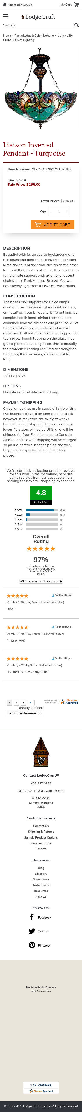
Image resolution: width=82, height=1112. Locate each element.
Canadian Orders (41, 843)
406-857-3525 (41, 783)
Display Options (30, 708)
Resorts (41, 849)
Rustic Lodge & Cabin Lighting (34, 35)
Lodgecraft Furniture (36, 1106)
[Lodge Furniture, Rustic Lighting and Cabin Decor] (38, 17)
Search (76, 25)
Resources (41, 891)
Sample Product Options (41, 837)
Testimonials (41, 885)
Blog (41, 868)
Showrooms (41, 879)
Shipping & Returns (41, 831)
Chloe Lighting (24, 40)
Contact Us (41, 826)
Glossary (41, 874)
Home (7, 35)
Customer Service (20, 5)
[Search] (36, 25)
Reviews (41, 897)
